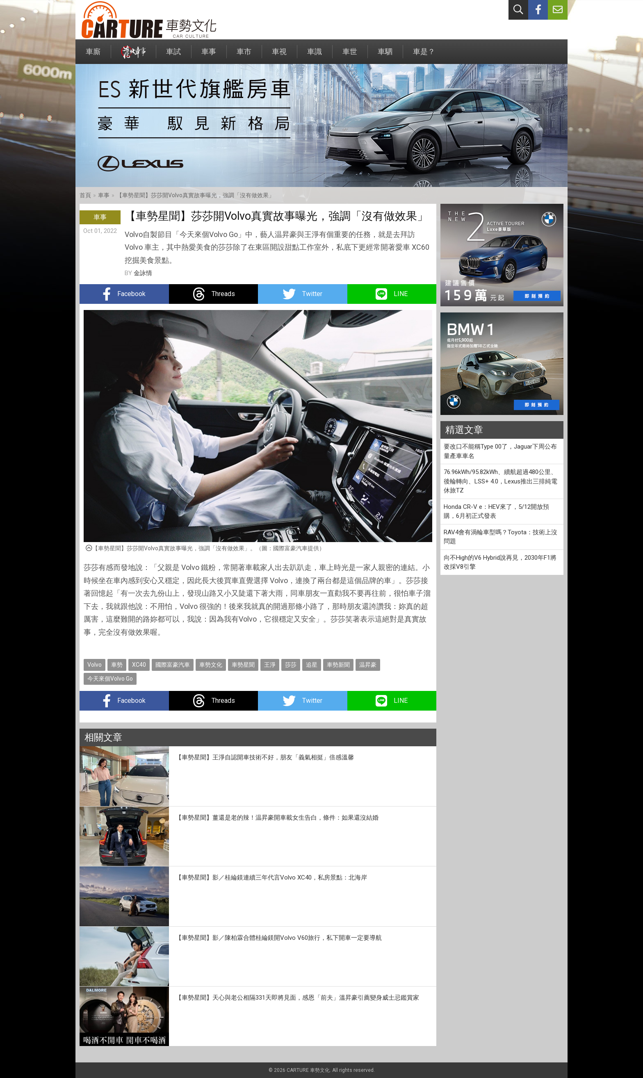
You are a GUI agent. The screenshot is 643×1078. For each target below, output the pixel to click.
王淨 (270, 664)
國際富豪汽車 (172, 664)
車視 (279, 55)
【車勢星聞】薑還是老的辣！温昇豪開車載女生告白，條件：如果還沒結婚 (277, 817)
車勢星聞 (243, 664)
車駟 (385, 55)
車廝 (93, 55)
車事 (208, 55)
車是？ (424, 55)
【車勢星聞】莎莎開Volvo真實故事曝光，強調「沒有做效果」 (195, 195)
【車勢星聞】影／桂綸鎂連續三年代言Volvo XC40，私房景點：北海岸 (271, 877)
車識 (314, 55)
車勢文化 (210, 664)
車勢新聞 (338, 664)
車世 (349, 55)
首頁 (85, 195)
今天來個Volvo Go (110, 678)
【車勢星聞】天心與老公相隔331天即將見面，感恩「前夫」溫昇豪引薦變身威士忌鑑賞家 (297, 997)
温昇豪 (367, 664)
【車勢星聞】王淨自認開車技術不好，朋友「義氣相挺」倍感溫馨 (265, 757)
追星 (311, 664)
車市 (244, 55)
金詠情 (143, 273)
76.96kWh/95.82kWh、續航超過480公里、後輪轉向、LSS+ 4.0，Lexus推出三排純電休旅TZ (500, 481)
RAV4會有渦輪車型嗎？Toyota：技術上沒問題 (500, 537)
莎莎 (290, 664)
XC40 (139, 664)
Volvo (94, 664)
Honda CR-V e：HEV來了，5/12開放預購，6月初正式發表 (496, 511)
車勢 (117, 664)
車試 (173, 55)
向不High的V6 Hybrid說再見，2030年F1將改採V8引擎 (500, 562)
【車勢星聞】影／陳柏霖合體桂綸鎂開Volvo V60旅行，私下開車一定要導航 (279, 937)
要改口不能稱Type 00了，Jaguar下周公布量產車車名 (500, 451)
